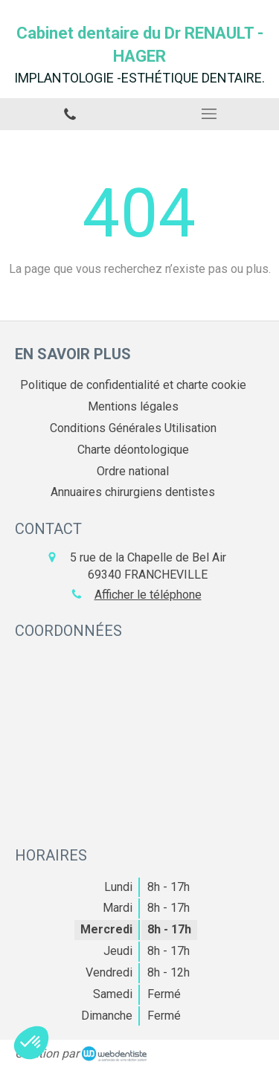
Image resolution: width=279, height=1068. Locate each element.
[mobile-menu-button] (210, 114)
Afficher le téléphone (148, 595)
